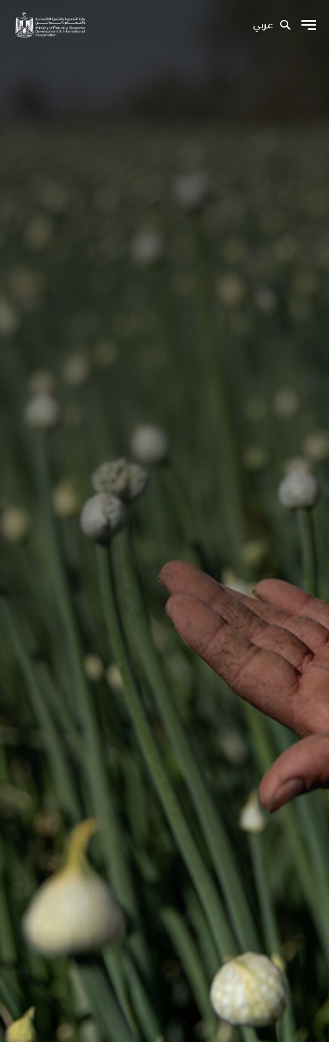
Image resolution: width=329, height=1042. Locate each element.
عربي (263, 25)
